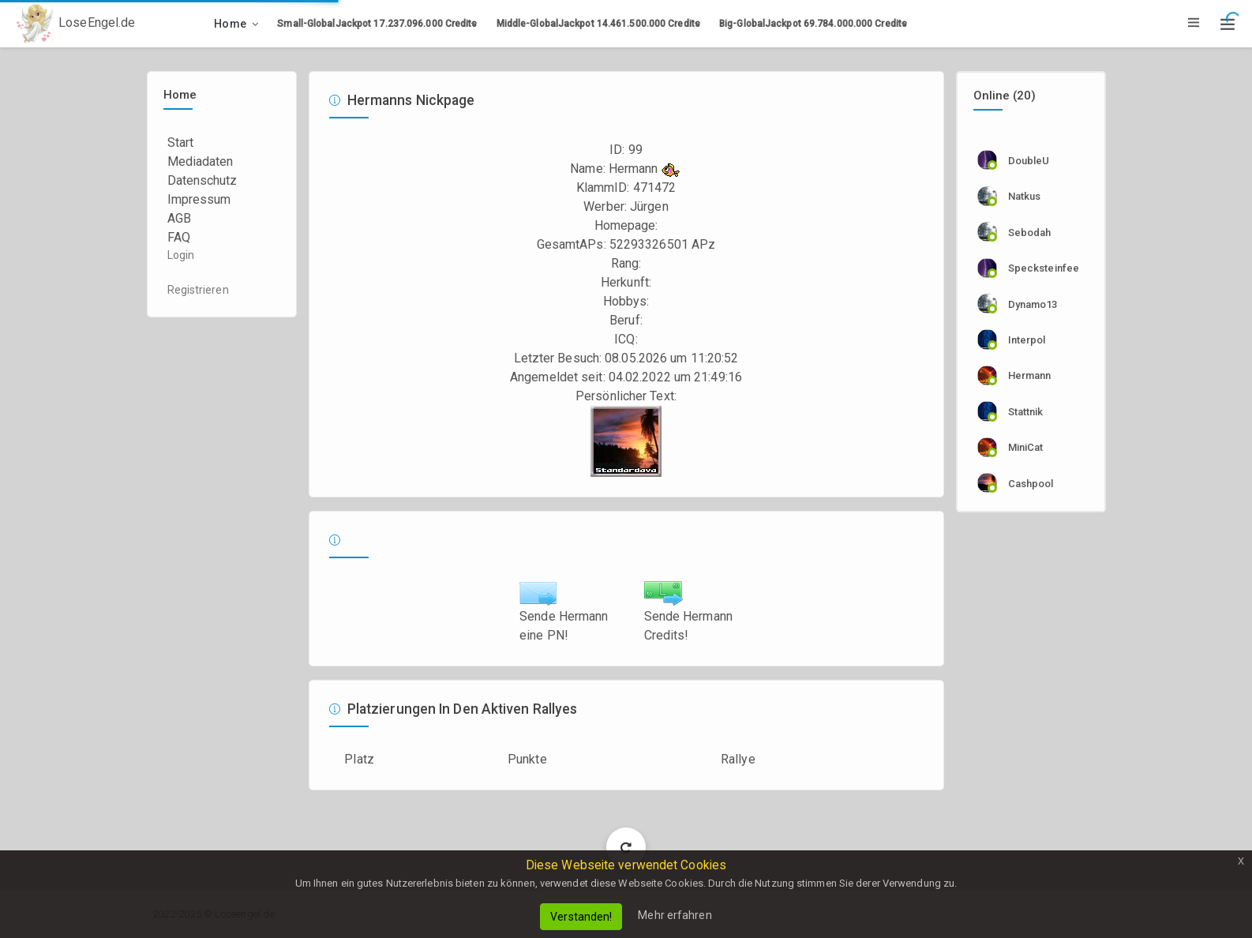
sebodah (1029, 232)
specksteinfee (1043, 268)
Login (181, 255)
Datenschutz (202, 180)
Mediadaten (200, 161)
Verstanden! (581, 916)
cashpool (1031, 484)
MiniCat (1026, 447)
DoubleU (1029, 161)
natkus (1024, 196)
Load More (626, 847)
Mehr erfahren (674, 915)
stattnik (1026, 412)
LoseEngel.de (75, 23)
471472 (655, 187)
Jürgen (649, 206)
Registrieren (198, 289)
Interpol (1027, 340)
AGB (179, 218)
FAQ (178, 237)
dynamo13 (1033, 304)
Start (180, 142)
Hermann (1029, 375)
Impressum (199, 199)
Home (230, 23)
